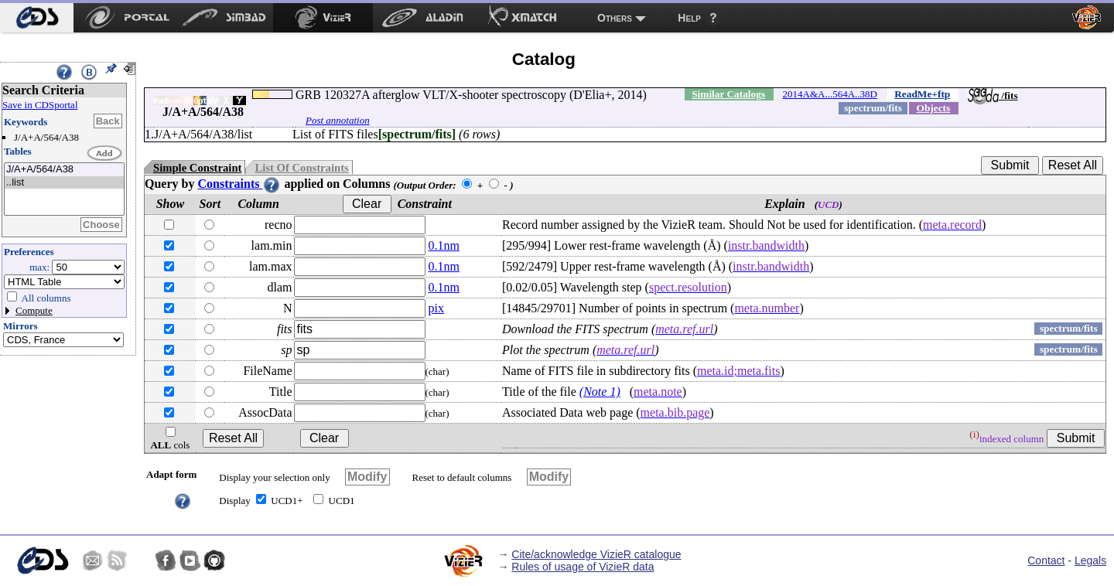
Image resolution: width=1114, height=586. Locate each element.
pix (436, 308)
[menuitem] (36, 17)
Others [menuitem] (614, 18)
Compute (34, 310)
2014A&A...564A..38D (830, 94)
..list (64, 182)
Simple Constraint (197, 168)
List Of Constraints (301, 168)
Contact (1045, 560)
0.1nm (444, 245)
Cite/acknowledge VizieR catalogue (596, 554)
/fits (993, 95)
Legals (1090, 560)
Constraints (239, 183)
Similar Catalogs (728, 94)
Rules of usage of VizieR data (582, 566)
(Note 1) (599, 391)
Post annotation (338, 120)
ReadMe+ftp (922, 94)
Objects (934, 108)
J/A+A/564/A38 (64, 169)
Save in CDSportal (40, 105)
